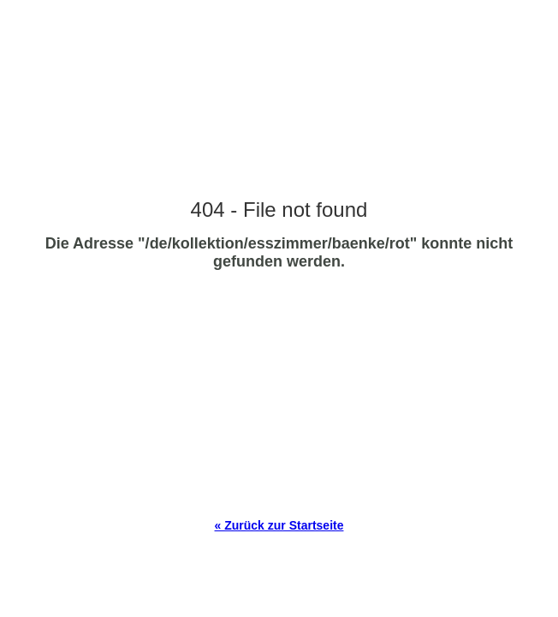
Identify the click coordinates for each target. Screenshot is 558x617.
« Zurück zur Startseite (279, 525)
